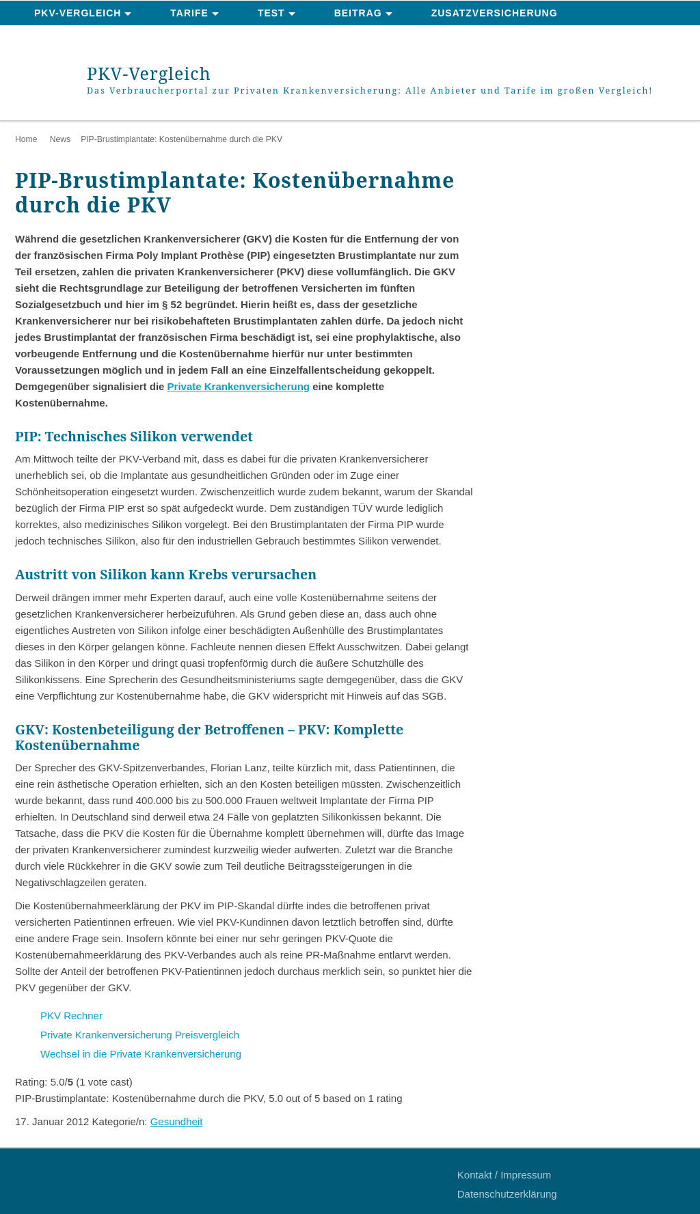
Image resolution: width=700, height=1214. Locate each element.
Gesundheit (176, 1121)
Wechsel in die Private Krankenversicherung (142, 1054)
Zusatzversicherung (494, 13)
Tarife (189, 13)
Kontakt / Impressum (504, 1175)
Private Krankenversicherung (238, 386)
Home (26, 139)
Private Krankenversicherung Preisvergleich (139, 1034)
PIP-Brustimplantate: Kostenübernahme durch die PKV (181, 139)
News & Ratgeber (86, 38)
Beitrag (358, 13)
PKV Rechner (71, 1015)
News (60, 139)
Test (271, 13)
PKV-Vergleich (77, 13)
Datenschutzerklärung (507, 1194)
